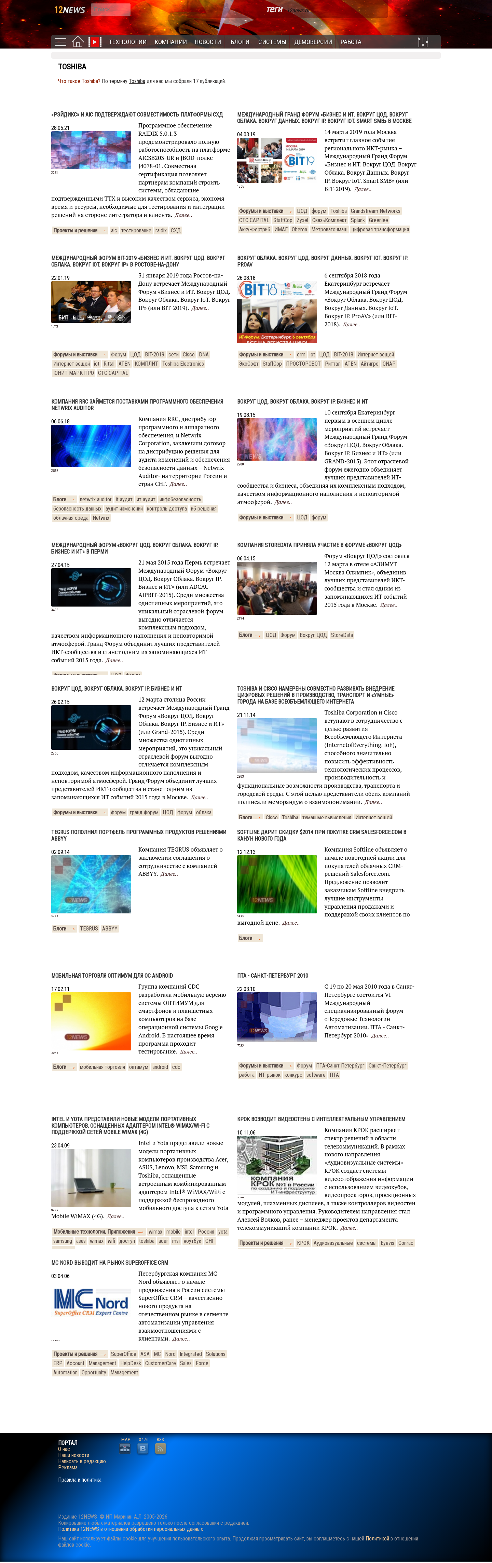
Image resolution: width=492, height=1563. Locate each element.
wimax (155, 1231)
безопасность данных (77, 508)
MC (157, 1354)
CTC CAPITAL (254, 220)
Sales (186, 1363)
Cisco (189, 354)
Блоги (240, 42)
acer (163, 1241)
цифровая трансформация (380, 229)
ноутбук (192, 1241)
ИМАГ (281, 229)
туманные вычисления (326, 817)
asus (81, 1241)
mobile (173, 1231)
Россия (206, 1231)
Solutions (216, 1354)
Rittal (109, 364)
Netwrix (101, 518)
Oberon (299, 229)
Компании (170, 42)
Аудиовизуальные (333, 1243)
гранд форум (144, 812)
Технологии (128, 42)
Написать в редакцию (82, 1461)
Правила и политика (79, 1480)
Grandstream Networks (375, 211)
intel (189, 1231)
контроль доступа (167, 508)
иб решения (204, 508)
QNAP (389, 364)
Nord (170, 1354)
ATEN (125, 364)
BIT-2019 (154, 354)
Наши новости (73, 1455)
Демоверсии (313, 42)
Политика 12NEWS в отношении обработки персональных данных (130, 1529)
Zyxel (302, 220)
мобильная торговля (102, 1067)
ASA (145, 1354)
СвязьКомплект (329, 220)
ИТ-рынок (270, 1075)
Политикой (377, 1538)
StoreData (342, 635)
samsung (62, 1241)
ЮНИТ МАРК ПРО (73, 373)
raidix (161, 230)
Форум (118, 354)
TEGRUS (89, 928)
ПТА (334, 1075)
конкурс (293, 1075)
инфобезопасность (180, 499)
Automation (65, 1372)
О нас (64, 1449)
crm (301, 354)
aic (114, 230)
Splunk (358, 220)
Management (102, 1363)
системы (367, 1243)
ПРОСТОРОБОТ (303, 364)
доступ (127, 1241)
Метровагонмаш (329, 229)
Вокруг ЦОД (313, 635)
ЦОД (302, 211)
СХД (176, 230)
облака (203, 812)
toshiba (146, 1241)
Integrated (191, 1354)
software (316, 1075)
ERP (58, 1363)
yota (223, 1231)
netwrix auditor (96, 499)
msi (176, 1241)
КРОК (303, 1243)
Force (202, 1363)
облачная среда (70, 518)
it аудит (124, 499)
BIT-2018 (343, 354)
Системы (272, 42)
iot (96, 364)
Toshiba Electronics (183, 364)
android (160, 1067)
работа (247, 1075)
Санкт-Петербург (388, 1065)
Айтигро (370, 364)
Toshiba (338, 211)
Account (75, 1363)
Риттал (333, 364)
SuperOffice (123, 1354)
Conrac (405, 1243)
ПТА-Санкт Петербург (340, 1065)
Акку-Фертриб (254, 229)
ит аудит (146, 499)
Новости (208, 42)
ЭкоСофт (249, 364)
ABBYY (110, 928)
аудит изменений (124, 508)
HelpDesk (130, 1363)
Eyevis (387, 1243)
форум (319, 211)
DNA (204, 354)
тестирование (136, 230)
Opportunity (94, 1372)
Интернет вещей (71, 364)
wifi (111, 1241)
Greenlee (378, 220)
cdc (176, 1067)
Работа (351, 42)
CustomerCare (160, 1363)
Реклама (68, 1468)
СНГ (210, 1241)
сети (173, 354)
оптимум (138, 1067)
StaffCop (282, 220)
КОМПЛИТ (146, 364)
